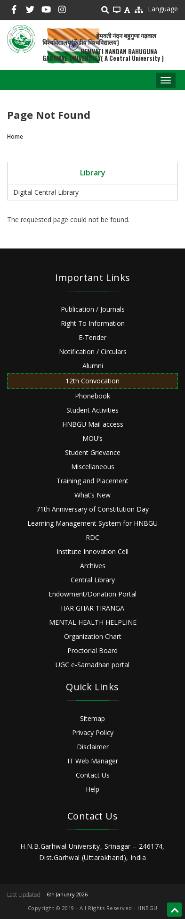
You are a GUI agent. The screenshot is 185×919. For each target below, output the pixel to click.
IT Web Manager (92, 760)
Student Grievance (93, 452)
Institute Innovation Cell (92, 551)
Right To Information (93, 323)
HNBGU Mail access (92, 424)
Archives (92, 565)
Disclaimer (93, 746)
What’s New (92, 494)
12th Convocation (92, 380)
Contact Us (93, 774)
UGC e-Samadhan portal (92, 664)
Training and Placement (92, 480)
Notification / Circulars (93, 351)
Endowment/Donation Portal (92, 593)
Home (15, 136)
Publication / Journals (93, 309)
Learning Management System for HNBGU (92, 523)
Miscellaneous (92, 466)
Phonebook (92, 395)
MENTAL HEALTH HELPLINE (93, 622)
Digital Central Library (46, 192)
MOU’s (92, 438)
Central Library (93, 579)
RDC (92, 537)
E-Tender (92, 337)
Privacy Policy (92, 732)
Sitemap (92, 718)
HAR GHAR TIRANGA (92, 608)
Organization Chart (92, 636)
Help (92, 789)
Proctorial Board (92, 650)
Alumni (92, 365)
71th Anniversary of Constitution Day (92, 509)
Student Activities (92, 410)
